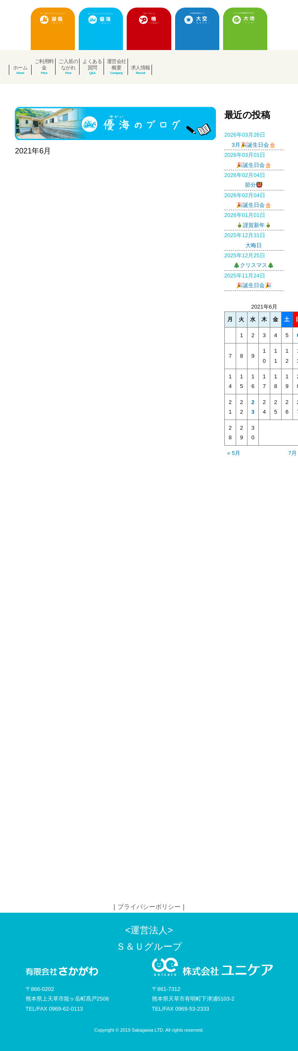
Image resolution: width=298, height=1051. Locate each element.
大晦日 (253, 239)
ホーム (20, 68)
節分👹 (253, 179)
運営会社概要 (116, 64)
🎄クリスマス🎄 (253, 259)
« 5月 (233, 453)
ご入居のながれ (68, 64)
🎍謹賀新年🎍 (253, 219)
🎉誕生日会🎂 (253, 159)
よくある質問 (92, 64)
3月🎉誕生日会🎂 (253, 139)
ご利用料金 (44, 64)
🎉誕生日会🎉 (253, 279)
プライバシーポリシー (149, 906)
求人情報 (140, 68)
